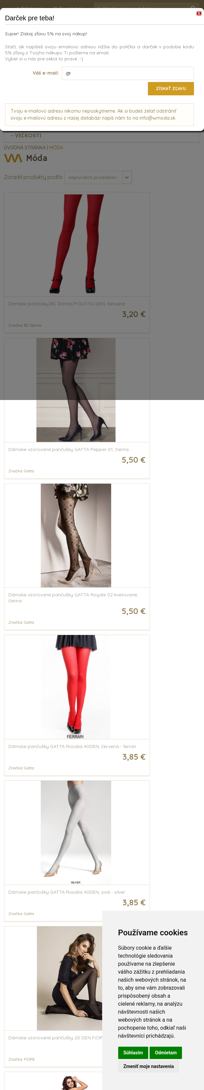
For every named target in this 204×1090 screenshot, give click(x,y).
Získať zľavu (169, 88)
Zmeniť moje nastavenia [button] (149, 1066)
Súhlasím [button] (133, 1052)
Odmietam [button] (166, 1052)
